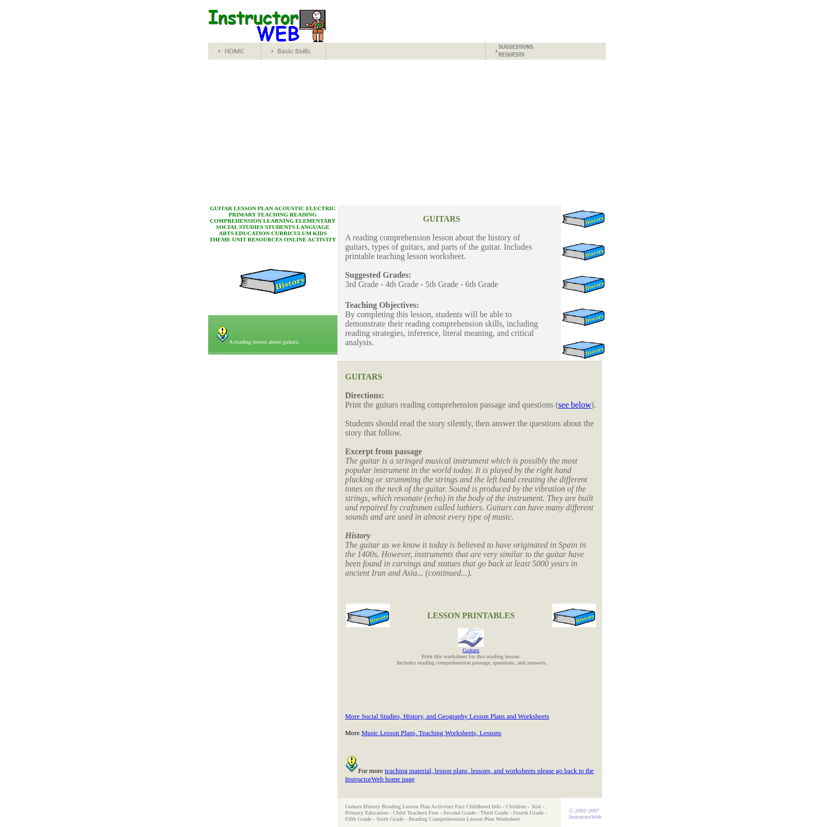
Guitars (471, 650)
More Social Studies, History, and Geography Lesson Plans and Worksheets (447, 716)
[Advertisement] (407, 132)
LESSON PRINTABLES (470, 615)
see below (574, 404)
